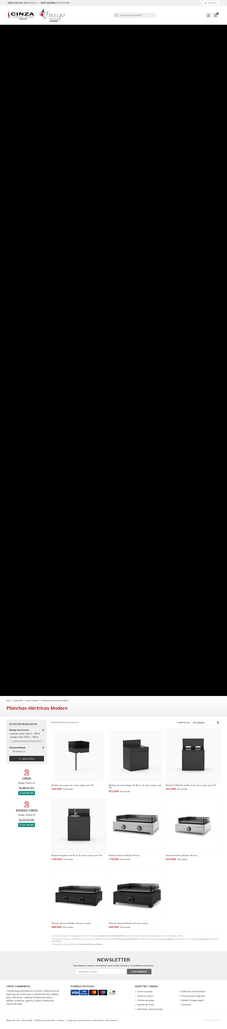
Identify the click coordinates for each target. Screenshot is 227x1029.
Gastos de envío (145, 1004)
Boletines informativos (193, 991)
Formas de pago (145, 1000)
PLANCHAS (204, 939)
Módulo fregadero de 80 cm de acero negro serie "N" (77, 855)
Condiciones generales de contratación (85, 1020)
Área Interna (112, 1020)
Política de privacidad (44, 1020)
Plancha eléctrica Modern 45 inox (181, 855)
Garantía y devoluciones (150, 1009)
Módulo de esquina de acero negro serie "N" (73, 785)
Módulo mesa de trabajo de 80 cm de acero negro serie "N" (135, 786)
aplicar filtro (28, 758)
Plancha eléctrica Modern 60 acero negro (71, 923)
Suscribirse (139, 971)
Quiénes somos (145, 995)
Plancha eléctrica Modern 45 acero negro (128, 923)
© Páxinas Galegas (212, 1020)
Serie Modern (168, 939)
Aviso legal (27, 1020)
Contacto (186, 1004)
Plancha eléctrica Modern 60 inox (124, 855)
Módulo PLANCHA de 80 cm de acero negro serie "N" (191, 785)
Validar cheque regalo (192, 1000)
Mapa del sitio (13, 1020)
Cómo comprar (145, 991)
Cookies (60, 1020)
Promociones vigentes (193, 995)
